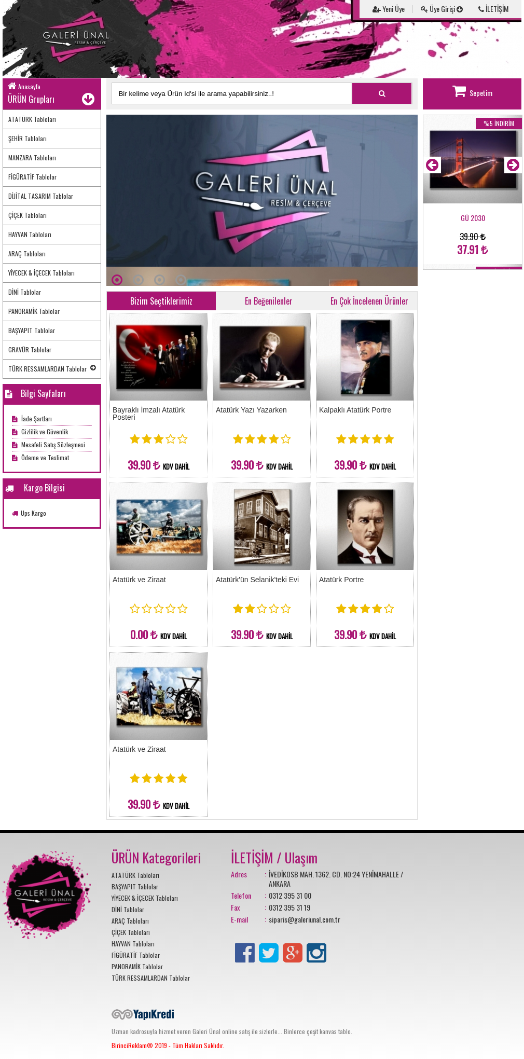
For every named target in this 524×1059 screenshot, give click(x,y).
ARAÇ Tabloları (27, 253)
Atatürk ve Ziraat (139, 579)
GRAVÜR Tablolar (29, 349)
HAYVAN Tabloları (29, 234)
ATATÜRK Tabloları (32, 119)
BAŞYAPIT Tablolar (31, 330)
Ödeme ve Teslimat (40, 457)
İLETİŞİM (493, 8)
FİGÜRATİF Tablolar (32, 176)
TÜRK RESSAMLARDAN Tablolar (51, 368)
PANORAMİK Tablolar (34, 311)
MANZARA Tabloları (32, 157)
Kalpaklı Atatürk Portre (355, 410)
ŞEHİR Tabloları (27, 138)
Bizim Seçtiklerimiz (161, 301)
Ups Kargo (33, 512)
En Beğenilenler (269, 301)
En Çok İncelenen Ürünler (369, 301)
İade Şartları (32, 418)
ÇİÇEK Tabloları (27, 215)
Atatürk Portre (341, 579)
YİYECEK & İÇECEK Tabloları (41, 272)
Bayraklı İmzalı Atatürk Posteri (149, 413)
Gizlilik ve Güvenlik (40, 431)
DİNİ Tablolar (24, 291)
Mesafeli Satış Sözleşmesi (48, 444)
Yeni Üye (389, 8)
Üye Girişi (442, 8)
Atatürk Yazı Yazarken (251, 410)
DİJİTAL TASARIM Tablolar (40, 195)
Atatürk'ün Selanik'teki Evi (257, 579)
